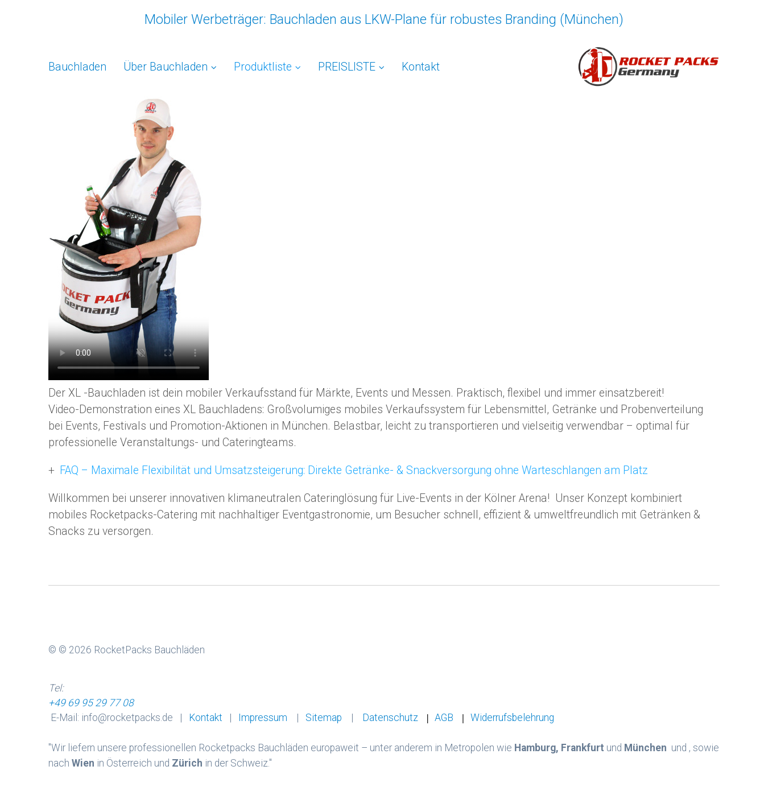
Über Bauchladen (170, 66)
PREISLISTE (351, 66)
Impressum (262, 717)
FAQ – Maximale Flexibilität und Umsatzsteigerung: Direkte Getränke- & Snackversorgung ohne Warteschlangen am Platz (354, 470)
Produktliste (267, 66)
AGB (444, 717)
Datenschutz (390, 717)
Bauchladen (77, 66)
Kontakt (421, 66)
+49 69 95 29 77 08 (91, 703)
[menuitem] (81, 67)
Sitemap (323, 717)
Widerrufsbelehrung (512, 717)
